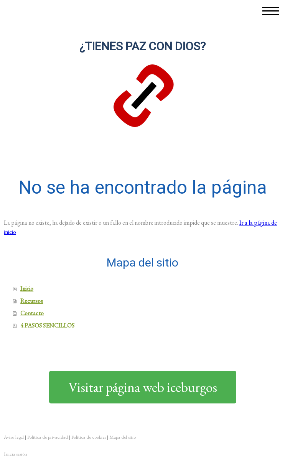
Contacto (32, 313)
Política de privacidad (47, 437)
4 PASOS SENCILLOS (47, 325)
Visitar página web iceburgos (142, 387)
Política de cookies (88, 437)
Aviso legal (14, 437)
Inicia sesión (15, 454)
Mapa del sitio (122, 437)
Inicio (26, 289)
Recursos (31, 301)
